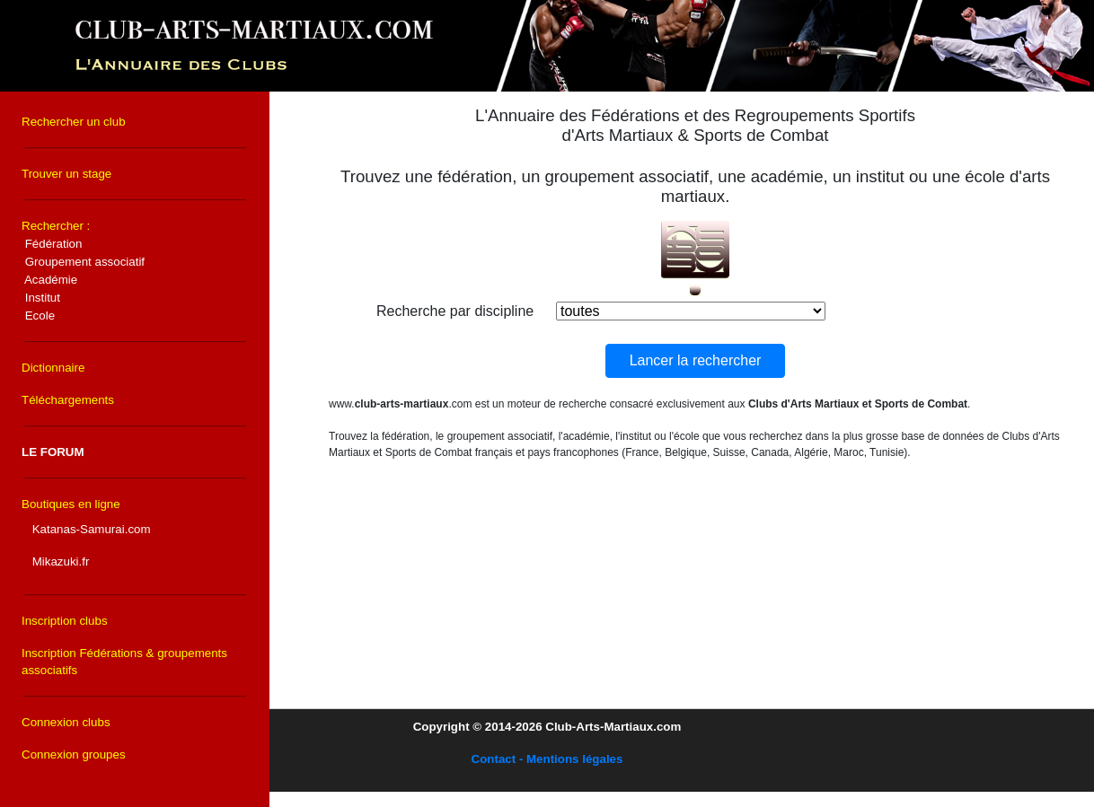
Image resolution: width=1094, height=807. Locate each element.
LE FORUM (53, 452)
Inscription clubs (65, 620)
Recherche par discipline (455, 311)
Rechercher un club (74, 121)
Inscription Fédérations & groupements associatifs (124, 662)
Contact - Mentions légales (547, 759)
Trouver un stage (66, 173)
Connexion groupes (74, 754)
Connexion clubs (66, 722)
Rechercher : (83, 270)
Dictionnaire (53, 367)
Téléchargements (68, 400)
